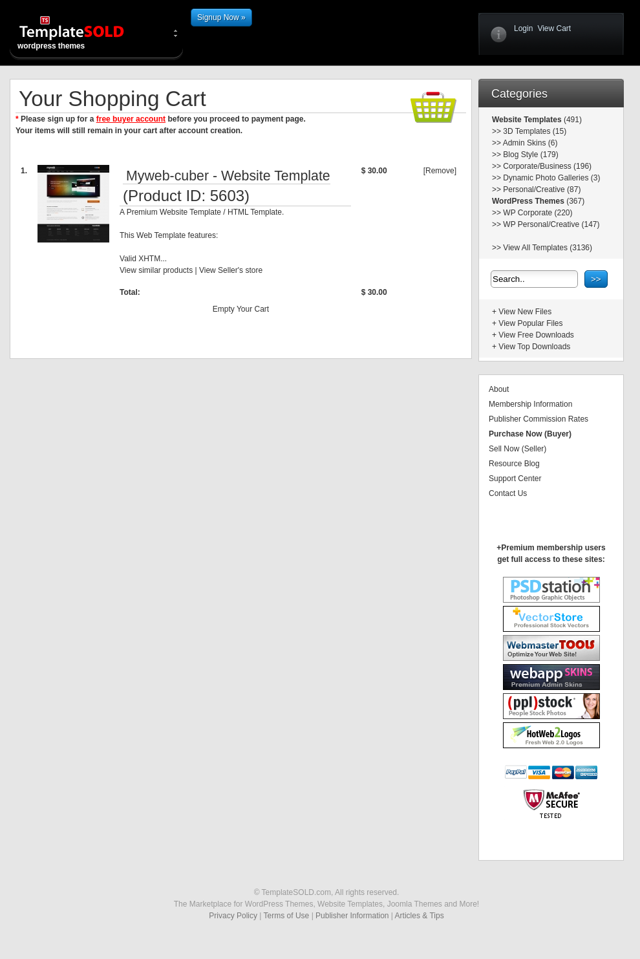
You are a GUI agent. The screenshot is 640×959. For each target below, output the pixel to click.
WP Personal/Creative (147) (551, 224)
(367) (574, 201)
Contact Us (508, 493)
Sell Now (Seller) (517, 448)
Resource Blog (514, 463)
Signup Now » (221, 17)
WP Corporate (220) (537, 212)
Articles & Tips (419, 915)
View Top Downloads (534, 346)
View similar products (156, 270)
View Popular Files (530, 323)
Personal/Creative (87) (542, 189)
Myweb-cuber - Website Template (228, 176)
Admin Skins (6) (530, 142)
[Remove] (439, 170)
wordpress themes (82, 32)
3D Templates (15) (534, 131)
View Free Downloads (536, 334)
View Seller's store (230, 270)
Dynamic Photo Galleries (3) (551, 177)
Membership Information (530, 404)
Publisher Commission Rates (538, 419)
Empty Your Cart (241, 309)
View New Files (524, 311)
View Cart (554, 28)
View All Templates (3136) (547, 247)
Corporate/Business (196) (547, 166)
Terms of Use (287, 915)
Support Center (515, 478)
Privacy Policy (233, 915)
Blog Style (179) (530, 154)
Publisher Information (352, 915)
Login (523, 28)
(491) (572, 119)
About (499, 389)
